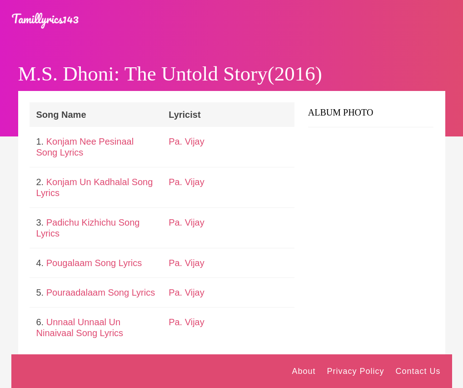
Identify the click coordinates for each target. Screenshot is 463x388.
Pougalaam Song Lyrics (94, 263)
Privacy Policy (355, 371)
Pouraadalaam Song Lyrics (100, 292)
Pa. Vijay (186, 141)
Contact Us (417, 371)
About (303, 371)
